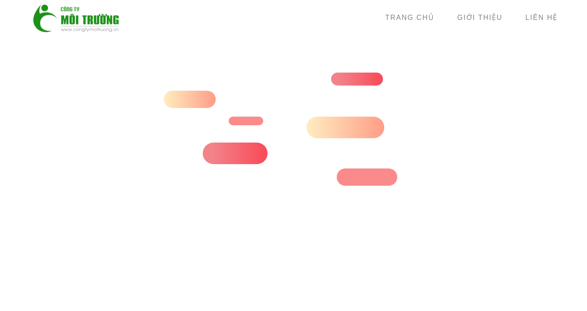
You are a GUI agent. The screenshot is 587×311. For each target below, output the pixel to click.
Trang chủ (409, 17)
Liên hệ (542, 17)
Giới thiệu (480, 17)
